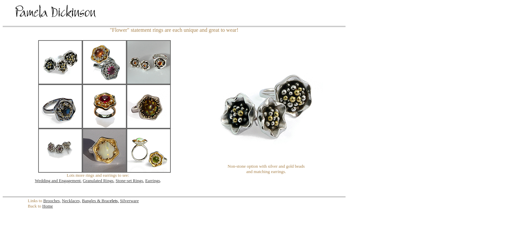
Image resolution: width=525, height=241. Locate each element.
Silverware (129, 200)
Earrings (152, 180)
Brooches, (52, 200)
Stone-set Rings (129, 180)
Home (47, 206)
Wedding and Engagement (58, 180)
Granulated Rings (98, 180)
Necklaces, (71, 200)
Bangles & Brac (97, 200)
